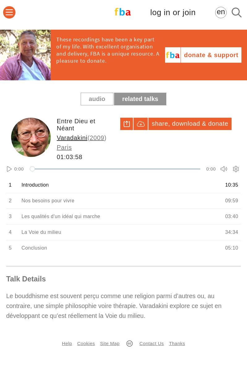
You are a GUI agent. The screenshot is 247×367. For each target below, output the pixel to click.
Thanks (177, 343)
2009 (97, 137)
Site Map (110, 343)
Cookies (86, 343)
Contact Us (151, 343)
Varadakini (72, 137)
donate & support (211, 55)
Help (67, 343)
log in (173, 12)
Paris (64, 147)
